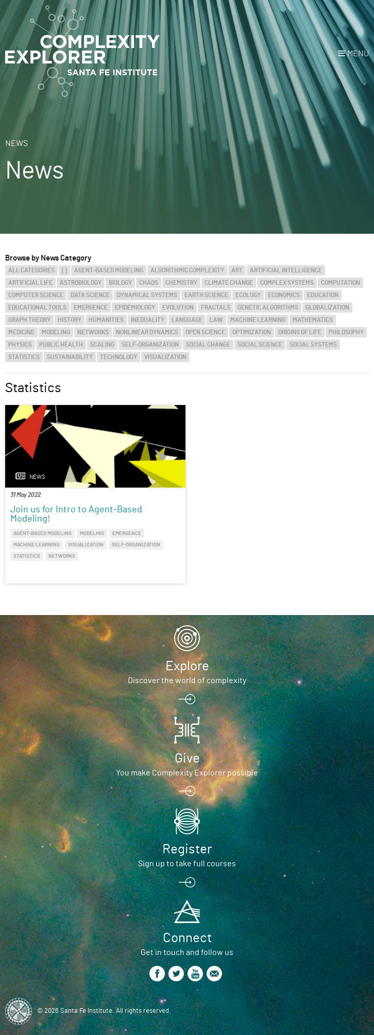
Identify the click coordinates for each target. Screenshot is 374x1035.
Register (187, 849)
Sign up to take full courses (187, 864)
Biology (120, 283)
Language (187, 320)
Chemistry (181, 283)
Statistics (24, 357)
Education (322, 295)
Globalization (327, 307)
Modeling (56, 332)
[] (64, 270)
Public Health (61, 345)
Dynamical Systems (147, 295)
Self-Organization (150, 345)
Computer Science (35, 295)
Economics (284, 295)
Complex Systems (287, 283)
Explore (187, 666)
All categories (31, 270)
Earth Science (206, 295)
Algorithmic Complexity (187, 270)
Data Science (90, 295)
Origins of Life (299, 332)
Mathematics (313, 320)
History (69, 320)
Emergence (91, 307)
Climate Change (229, 283)
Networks (93, 332)
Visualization (165, 357)
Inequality (147, 320)
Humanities (106, 320)
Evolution (178, 307)
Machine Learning (257, 320)
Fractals (215, 307)
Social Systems (313, 345)
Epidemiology (135, 307)
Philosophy (346, 332)
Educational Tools (37, 307)
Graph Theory (29, 320)
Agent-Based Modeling (108, 270)
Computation (340, 283)
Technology (118, 357)
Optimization (251, 332)
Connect (187, 938)
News (16, 143)
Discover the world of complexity (187, 680)
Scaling (102, 345)
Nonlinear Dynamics (147, 332)
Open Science (205, 332)
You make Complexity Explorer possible (187, 773)
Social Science (259, 345)
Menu (358, 54)
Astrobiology (80, 283)
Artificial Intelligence (286, 270)
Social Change (208, 345)
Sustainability (70, 357)
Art (237, 270)
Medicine (21, 332)
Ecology (248, 295)
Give (187, 758)
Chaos (148, 283)
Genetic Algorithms (267, 307)
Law (216, 320)
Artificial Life (30, 283)
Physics (20, 345)
